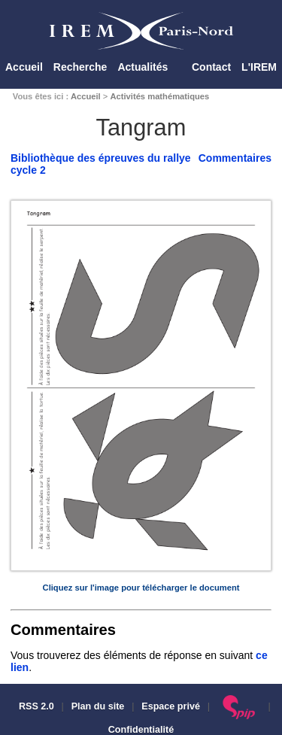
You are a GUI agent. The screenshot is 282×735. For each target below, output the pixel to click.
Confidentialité (141, 729)
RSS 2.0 (34, 706)
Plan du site (98, 706)
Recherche (80, 67)
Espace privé (170, 706)
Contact (211, 67)
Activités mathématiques (159, 96)
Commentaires (235, 158)
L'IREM (259, 67)
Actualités (142, 67)
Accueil (24, 67)
